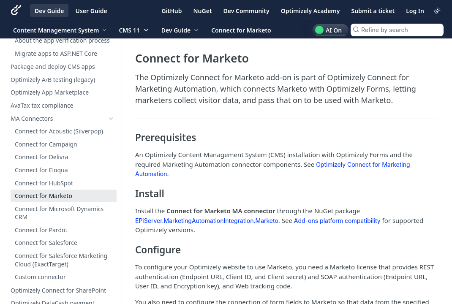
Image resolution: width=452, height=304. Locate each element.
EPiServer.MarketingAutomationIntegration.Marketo (206, 220)
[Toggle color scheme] (437, 10)
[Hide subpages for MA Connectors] (111, 118)
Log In (415, 11)
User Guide (91, 11)
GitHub (171, 11)
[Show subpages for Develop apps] (111, 54)
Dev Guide (49, 11)
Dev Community (246, 11)
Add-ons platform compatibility (337, 220)
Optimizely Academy (310, 11)
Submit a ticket (373, 11)
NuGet (202, 11)
